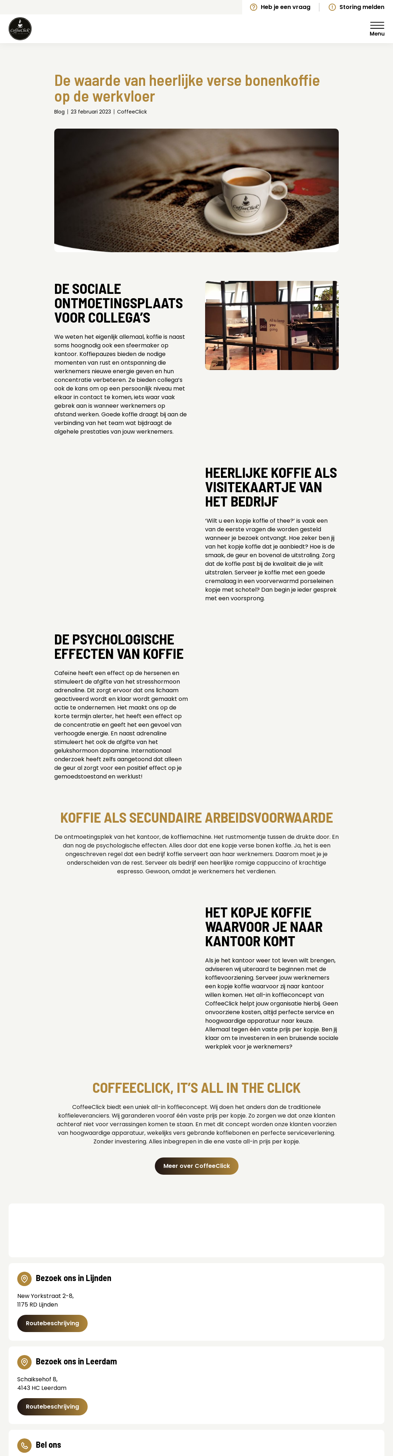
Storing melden (361, 7)
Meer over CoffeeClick (196, 1166)
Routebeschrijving (52, 1323)
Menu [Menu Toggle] (377, 29)
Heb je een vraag (285, 7)
